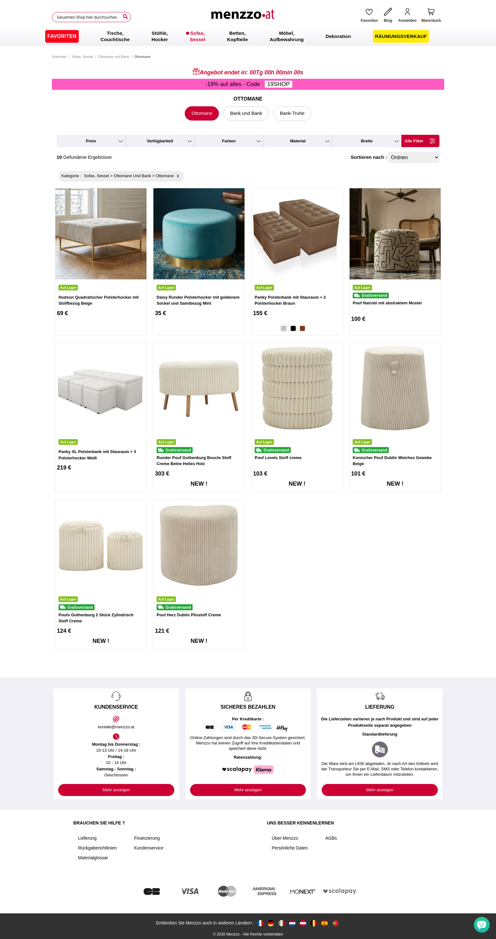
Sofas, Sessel (82, 57)
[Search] (125, 17)
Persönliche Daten (290, 847)
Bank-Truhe (292, 113)
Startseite (59, 57)
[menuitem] (62, 36)
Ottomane (201, 113)
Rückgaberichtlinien (97, 847)
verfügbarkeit (160, 141)
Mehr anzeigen (116, 789)
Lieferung (87, 838)
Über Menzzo (285, 838)
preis (91, 141)
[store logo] (243, 17)
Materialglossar (93, 857)
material (298, 141)
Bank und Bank (246, 113)
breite (367, 141)
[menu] (248, 36)
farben (229, 141)
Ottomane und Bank (113, 57)
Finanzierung (147, 838)
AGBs (331, 838)
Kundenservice (149, 847)
